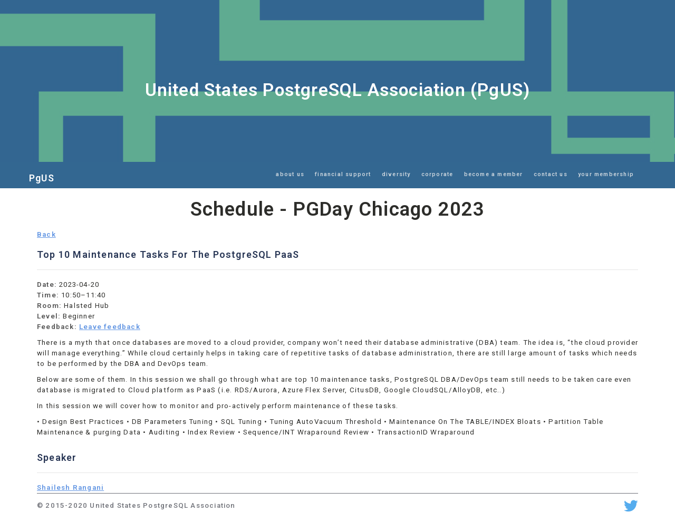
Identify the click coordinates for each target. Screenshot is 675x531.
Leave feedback (109, 327)
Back (46, 234)
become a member (493, 174)
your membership (606, 174)
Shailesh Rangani (70, 487)
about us (290, 174)
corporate (437, 174)
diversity (396, 174)
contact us (550, 174)
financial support (343, 174)
